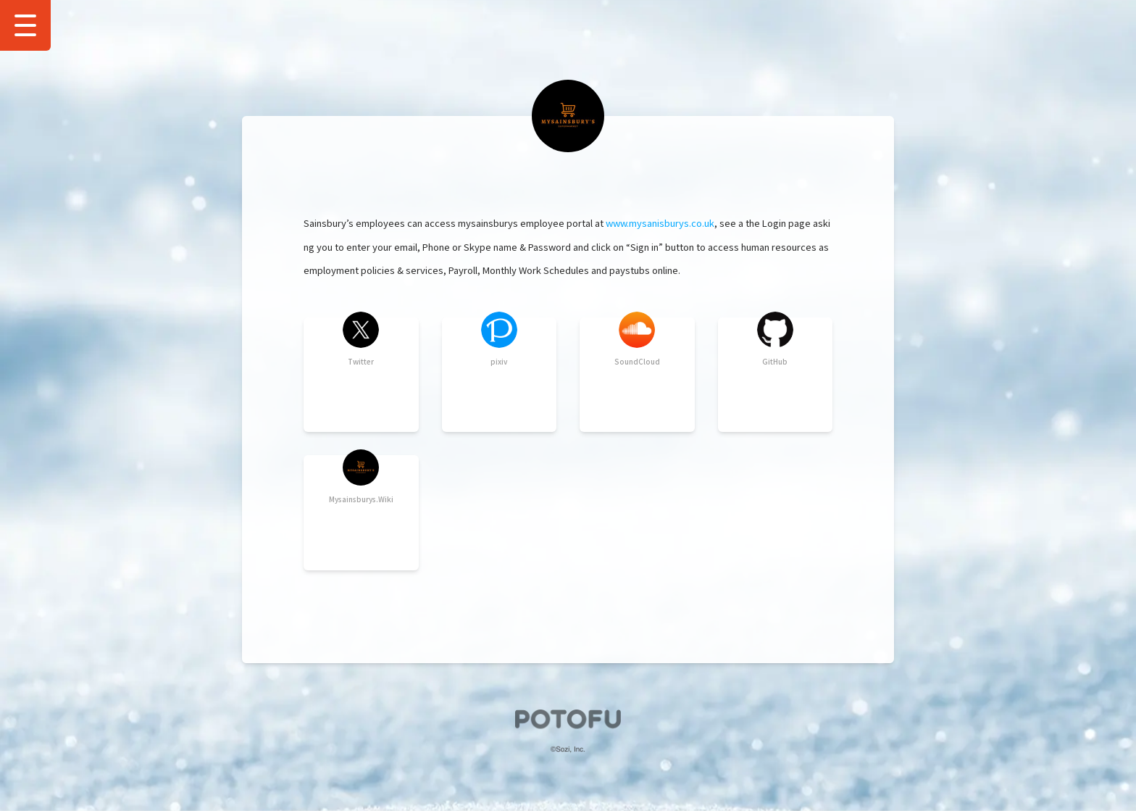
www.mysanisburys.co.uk (660, 223)
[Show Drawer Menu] (25, 25)
